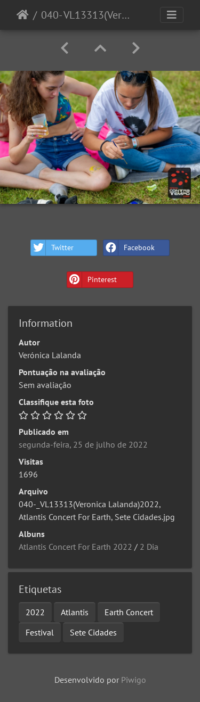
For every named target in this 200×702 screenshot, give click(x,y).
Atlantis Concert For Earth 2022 (75, 546)
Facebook (129, 247)
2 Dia (149, 546)
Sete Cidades (93, 632)
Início (23, 15)
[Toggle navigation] (171, 15)
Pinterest (92, 279)
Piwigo (133, 679)
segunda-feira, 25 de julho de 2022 (83, 444)
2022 (35, 612)
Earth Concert (129, 612)
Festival (40, 632)
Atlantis (75, 612)
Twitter (52, 247)
